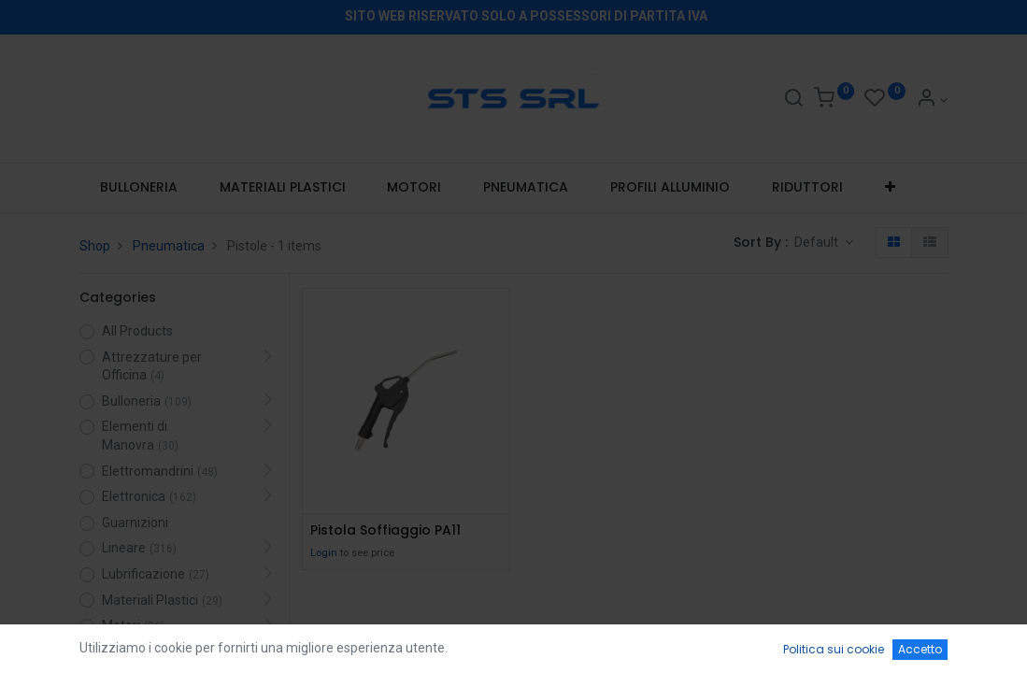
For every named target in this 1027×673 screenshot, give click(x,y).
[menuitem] (139, 188)
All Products (137, 330)
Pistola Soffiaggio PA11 (385, 530)
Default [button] (817, 242)
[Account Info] (932, 100)
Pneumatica (169, 245)
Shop (94, 245)
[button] (889, 188)
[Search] (793, 100)
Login (323, 553)
